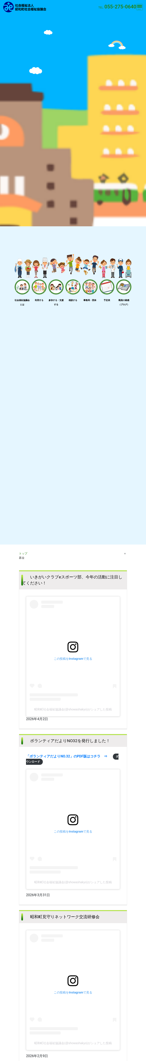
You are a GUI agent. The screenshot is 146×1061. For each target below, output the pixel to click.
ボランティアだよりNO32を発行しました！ (70, 740)
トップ (23, 553)
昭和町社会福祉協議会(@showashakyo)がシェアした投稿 (73, 709)
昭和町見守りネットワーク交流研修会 (65, 916)
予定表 (107, 300)
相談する (73, 300)
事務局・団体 (89, 300)
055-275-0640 (120, 7)
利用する (39, 300)
